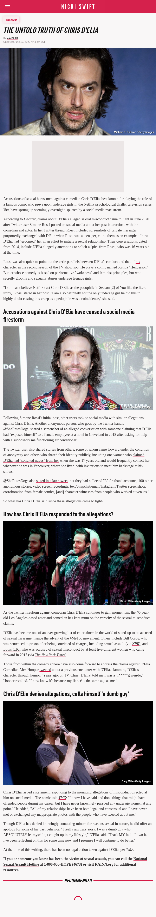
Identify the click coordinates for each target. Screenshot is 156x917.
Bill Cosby (131, 638)
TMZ (62, 798)
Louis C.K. (11, 649)
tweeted (45, 670)
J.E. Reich (12, 37)
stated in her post (36, 293)
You (76, 267)
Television (11, 19)
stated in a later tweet (52, 481)
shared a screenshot (44, 429)
